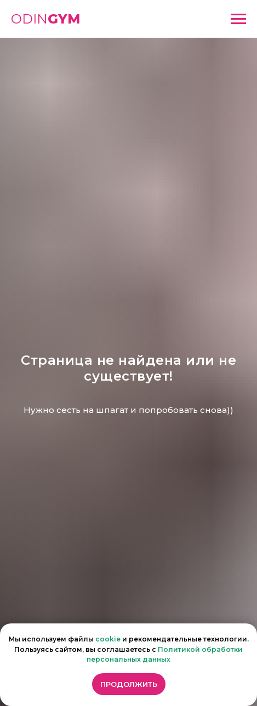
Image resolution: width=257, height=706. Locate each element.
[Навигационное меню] (238, 19)
